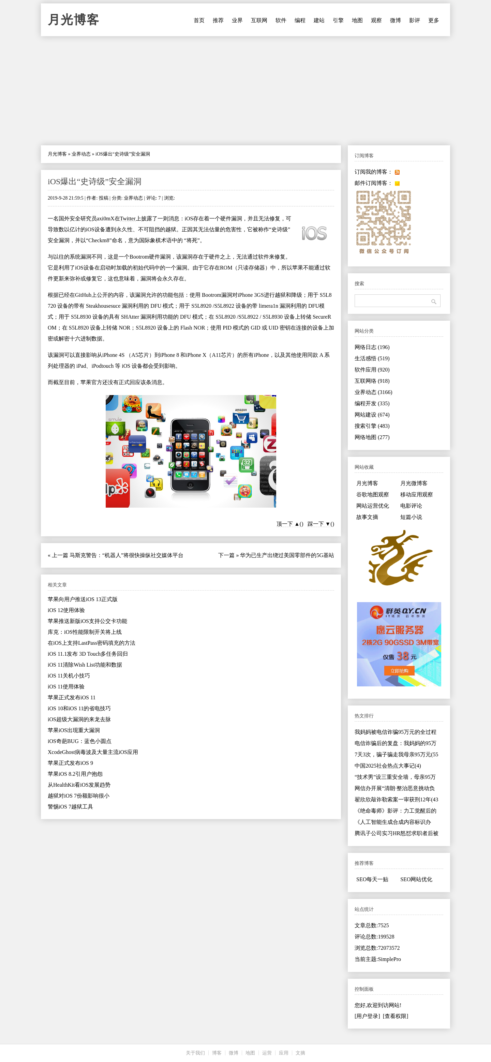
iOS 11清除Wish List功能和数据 (85, 665)
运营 (267, 1053)
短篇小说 (411, 517)
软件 (281, 20)
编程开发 (372, 403)
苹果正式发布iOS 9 (70, 763)
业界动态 (81, 154)
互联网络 (372, 381)
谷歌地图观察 (372, 494)
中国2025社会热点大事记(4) (388, 766)
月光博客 (74, 20)
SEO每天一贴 (372, 879)
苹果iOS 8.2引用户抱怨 (75, 774)
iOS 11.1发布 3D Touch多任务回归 (88, 654)
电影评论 (411, 506)
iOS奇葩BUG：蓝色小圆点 (79, 741)
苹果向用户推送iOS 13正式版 (83, 599)
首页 (199, 20)
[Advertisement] (245, 91)
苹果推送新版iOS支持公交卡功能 (87, 621)
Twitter (128, 218)
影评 (414, 20)
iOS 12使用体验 (66, 610)
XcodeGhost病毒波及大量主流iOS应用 (93, 752)
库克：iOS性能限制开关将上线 (85, 632)
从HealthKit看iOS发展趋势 (79, 785)
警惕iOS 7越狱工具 (70, 807)
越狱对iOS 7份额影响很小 (78, 796)
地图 (357, 20)
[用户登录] (367, 1016)
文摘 (300, 1053)
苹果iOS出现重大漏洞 (74, 730)
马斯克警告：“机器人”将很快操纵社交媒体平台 (126, 555)
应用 (283, 1053)
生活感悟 (372, 358)
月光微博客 (414, 483)
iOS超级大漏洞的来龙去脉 (79, 719)
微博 (395, 20)
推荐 (218, 20)
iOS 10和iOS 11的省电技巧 (79, 708)
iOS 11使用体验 (66, 686)
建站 (319, 20)
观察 (376, 20)
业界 (237, 20)
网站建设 (372, 415)
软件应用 (372, 370)
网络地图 (372, 437)
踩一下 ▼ (319, 524)
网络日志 (372, 347)
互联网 (259, 20)
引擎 (338, 20)
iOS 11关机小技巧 (69, 676)
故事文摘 (367, 517)
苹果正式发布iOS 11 (71, 697)
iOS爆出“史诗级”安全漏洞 (95, 181)
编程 (300, 20)
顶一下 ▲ (288, 524)
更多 (433, 20)
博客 (217, 1053)
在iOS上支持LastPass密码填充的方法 (91, 643)
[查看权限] (395, 1016)
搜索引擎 (372, 426)
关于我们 (195, 1053)
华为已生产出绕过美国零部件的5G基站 (287, 555)
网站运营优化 (372, 506)
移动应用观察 (416, 494)
